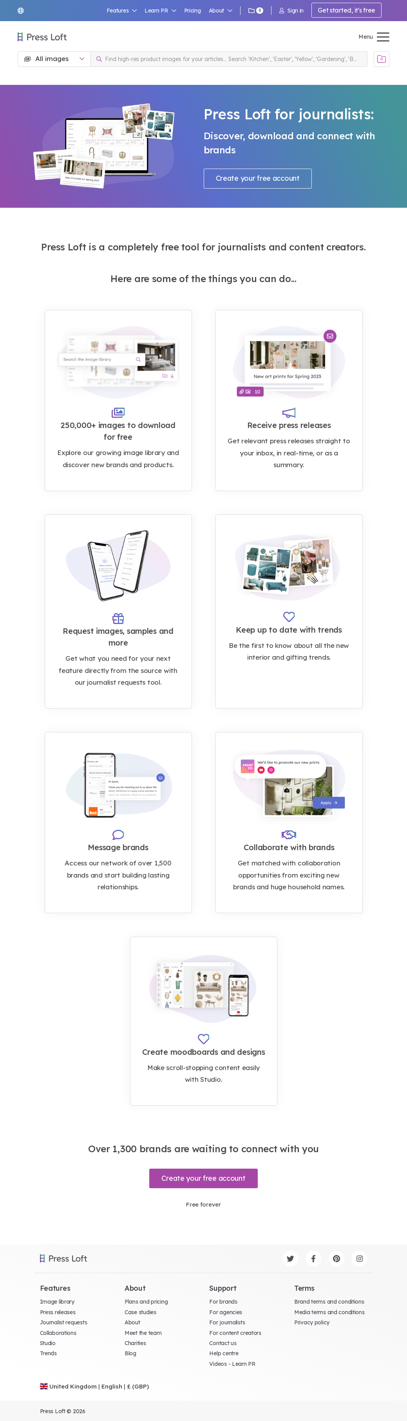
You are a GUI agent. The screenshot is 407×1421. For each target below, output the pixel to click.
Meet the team (143, 1332)
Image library (57, 1301)
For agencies (225, 1312)
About (220, 10)
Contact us (222, 1343)
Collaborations (58, 1332)
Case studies (140, 1312)
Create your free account (258, 178)
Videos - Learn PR (232, 1363)
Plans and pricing (146, 1301)
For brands (223, 1301)
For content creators (235, 1332)
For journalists (227, 1322)
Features (122, 10)
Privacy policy (311, 1322)
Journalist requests (63, 1322)
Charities (135, 1343)
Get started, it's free (346, 10)
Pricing (192, 10)
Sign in (291, 10)
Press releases (58, 1312)
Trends (48, 1353)
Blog (130, 1353)
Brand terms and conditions (329, 1301)
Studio (48, 1343)
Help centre (223, 1353)
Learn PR (160, 10)
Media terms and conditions (329, 1312)
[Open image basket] (381, 59)
